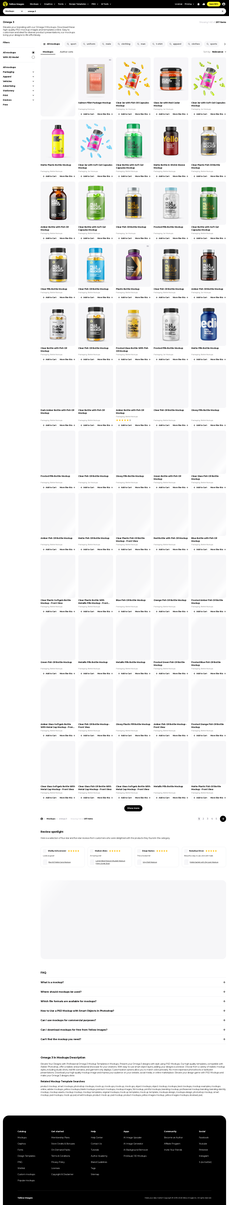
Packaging (8, 72)
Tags (93, 1168)
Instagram (204, 1156)
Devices (7, 100)
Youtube (203, 1143)
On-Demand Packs (60, 1150)
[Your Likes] (203, 4)
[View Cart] (198, 4)
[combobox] (125, 11)
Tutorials (95, 1150)
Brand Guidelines (99, 1162)
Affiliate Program (172, 1143)
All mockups (19, 52)
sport (71, 44)
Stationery (8, 90)
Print (5, 95)
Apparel (7, 76)
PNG (20, 1162)
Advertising (9, 86)
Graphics (22, 1143)
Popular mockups (26, 1180)
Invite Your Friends (173, 1150)
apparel (175, 44)
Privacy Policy (58, 1162)
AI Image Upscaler (133, 1137)
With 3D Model (19, 57)
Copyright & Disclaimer (62, 1174)
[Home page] (42, 819)
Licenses (55, 1168)
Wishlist (21, 1168)
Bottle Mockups (56, 171)
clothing (124, 44)
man (141, 44)
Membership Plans (60, 1137)
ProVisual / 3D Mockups (135, 1156)
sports (211, 44)
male (106, 44)
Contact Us (96, 1143)
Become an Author (173, 1137)
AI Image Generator (133, 1143)
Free (5, 104)
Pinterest (203, 1150)
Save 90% (213, 4)
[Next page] (223, 819)
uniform (89, 44)
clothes (194, 44)
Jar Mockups (130, 109)
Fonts (20, 1150)
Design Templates (26, 1156)
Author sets (66, 51)
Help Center (97, 1137)
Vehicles (7, 81)
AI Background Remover (136, 1150)
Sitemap (95, 1174)
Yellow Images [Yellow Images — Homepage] (25, 1198)
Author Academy (99, 1156)
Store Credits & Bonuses (63, 1143)
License (178, 4)
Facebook (204, 1137)
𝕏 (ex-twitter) (205, 1162)
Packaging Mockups (86, 109)
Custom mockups (26, 1174)
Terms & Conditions (60, 1156)
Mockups (48, 51)
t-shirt (157, 44)
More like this (105, 114)
